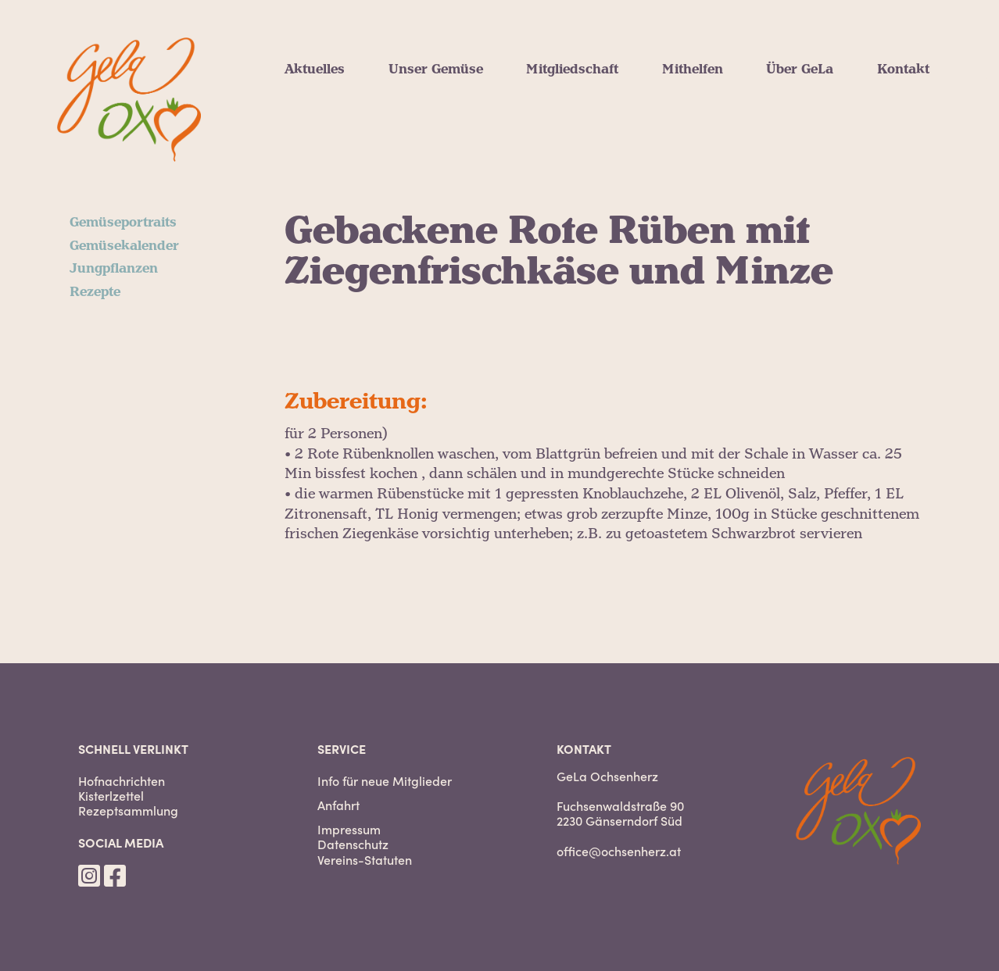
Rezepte (95, 292)
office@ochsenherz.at (619, 850)
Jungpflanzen (114, 268)
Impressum (349, 829)
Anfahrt (338, 805)
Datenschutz (352, 844)
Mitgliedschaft (572, 69)
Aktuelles (315, 69)
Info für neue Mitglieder (384, 780)
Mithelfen (692, 69)
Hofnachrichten (121, 780)
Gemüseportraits (123, 222)
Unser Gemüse (435, 69)
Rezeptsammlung (128, 810)
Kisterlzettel (111, 795)
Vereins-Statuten (364, 859)
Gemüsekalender (124, 246)
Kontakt (903, 69)
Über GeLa (799, 69)
